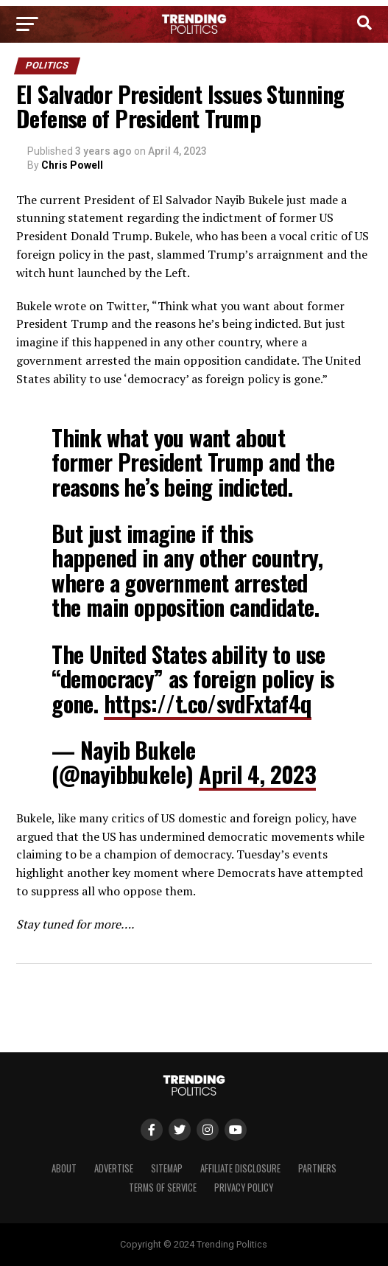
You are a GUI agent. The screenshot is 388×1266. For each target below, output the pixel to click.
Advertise (113, 1168)
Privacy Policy (243, 1188)
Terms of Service (163, 1188)
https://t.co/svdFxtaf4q (207, 703)
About (64, 1168)
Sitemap (167, 1168)
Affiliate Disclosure (240, 1168)
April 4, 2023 (257, 774)
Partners (317, 1168)
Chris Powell (72, 165)
